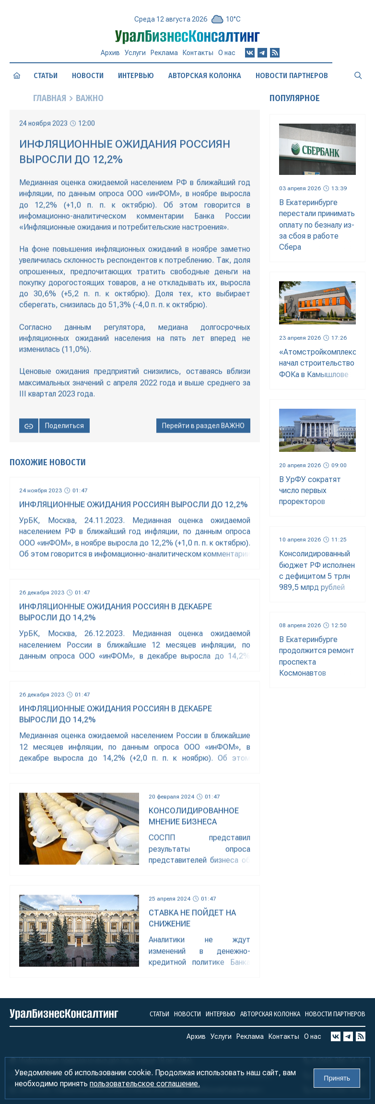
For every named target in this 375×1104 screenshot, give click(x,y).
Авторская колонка (205, 76)
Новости (87, 75)
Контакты (198, 57)
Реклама (164, 56)
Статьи (45, 75)
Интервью (136, 75)
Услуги (135, 56)
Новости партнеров (292, 75)
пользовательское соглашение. (145, 1083)
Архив (110, 56)
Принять (337, 1078)
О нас (226, 56)
